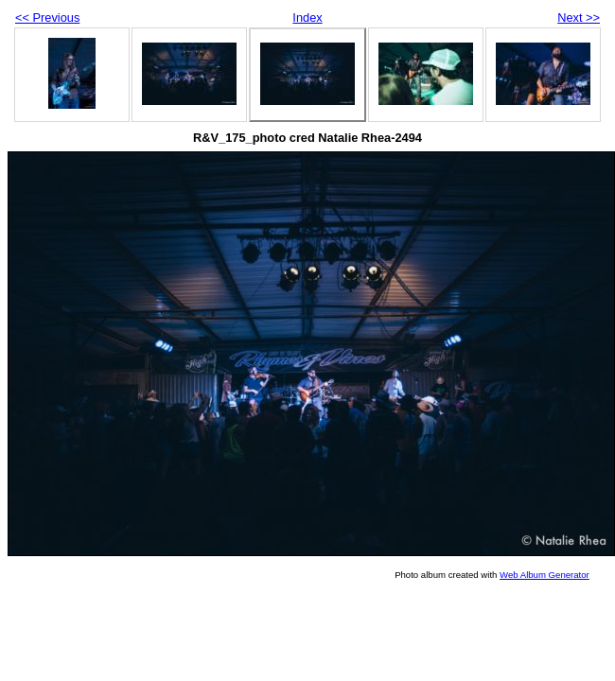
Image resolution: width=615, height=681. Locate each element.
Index (307, 17)
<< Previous (47, 17)
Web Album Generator (544, 574)
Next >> (578, 17)
